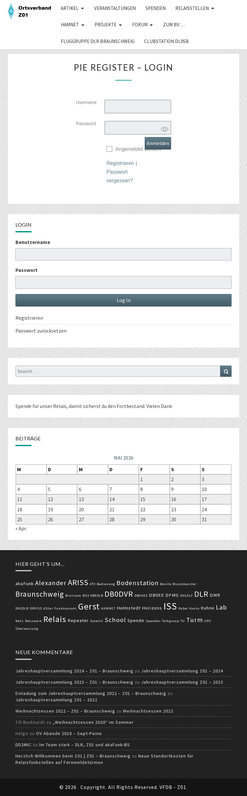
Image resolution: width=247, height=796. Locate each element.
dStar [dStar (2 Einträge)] (48, 608)
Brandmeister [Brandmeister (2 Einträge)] (185, 584)
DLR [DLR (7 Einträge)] (201, 594)
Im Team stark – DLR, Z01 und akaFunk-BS (84, 745)
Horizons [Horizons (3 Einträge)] (152, 608)
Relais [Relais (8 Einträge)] (54, 619)
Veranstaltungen (115, 8)
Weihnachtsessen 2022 (148, 711)
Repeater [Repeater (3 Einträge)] (78, 620)
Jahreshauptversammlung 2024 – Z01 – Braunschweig (74, 671)
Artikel (69, 8)
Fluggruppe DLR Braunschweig (97, 41)
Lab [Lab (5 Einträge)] (221, 607)
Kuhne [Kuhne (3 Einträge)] (208, 608)
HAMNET (70, 25)
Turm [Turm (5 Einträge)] (194, 620)
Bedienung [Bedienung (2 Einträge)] (106, 584)
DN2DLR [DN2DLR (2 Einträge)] (22, 608)
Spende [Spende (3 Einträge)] (135, 620)
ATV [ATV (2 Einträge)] (93, 584)
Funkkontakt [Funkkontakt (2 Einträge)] (65, 608)
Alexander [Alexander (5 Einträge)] (51, 583)
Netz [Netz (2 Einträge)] (19, 621)
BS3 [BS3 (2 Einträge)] (86, 595)
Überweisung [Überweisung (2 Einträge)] (26, 629)
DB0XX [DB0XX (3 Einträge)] (156, 595)
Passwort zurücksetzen (41, 330)
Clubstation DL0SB (166, 41)
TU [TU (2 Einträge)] (182, 621)
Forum (140, 25)
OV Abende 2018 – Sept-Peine (69, 733)
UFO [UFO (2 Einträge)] (207, 621)
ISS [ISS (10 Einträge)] (170, 606)
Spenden (155, 8)
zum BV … (174, 25)
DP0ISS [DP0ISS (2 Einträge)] (36, 608)
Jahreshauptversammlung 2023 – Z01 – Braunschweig (74, 682)
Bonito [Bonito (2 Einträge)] (165, 584)
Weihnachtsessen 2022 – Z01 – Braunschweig (65, 711)
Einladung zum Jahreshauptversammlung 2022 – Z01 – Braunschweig (90, 693)
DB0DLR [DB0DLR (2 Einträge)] (96, 595)
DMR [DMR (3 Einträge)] (215, 595)
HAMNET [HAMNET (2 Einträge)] (108, 608)
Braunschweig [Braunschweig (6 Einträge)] (39, 594)
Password (86, 123)
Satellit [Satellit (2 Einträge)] (96, 621)
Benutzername (32, 242)
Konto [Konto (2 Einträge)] (194, 608)
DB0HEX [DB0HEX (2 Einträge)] (141, 595)
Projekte (105, 25)
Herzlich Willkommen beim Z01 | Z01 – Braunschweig (73, 756)
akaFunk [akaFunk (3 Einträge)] (24, 583)
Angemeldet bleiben (138, 149)
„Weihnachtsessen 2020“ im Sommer (93, 722)
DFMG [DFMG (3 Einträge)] (172, 595)
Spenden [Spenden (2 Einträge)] (153, 621)
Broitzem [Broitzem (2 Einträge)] (73, 595)
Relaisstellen (192, 8)
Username (86, 102)
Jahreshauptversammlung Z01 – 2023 (182, 682)
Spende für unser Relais (41, 406)
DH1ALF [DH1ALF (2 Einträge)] (186, 595)
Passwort (26, 270)
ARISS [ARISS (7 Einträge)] (78, 582)
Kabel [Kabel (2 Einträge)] (183, 608)
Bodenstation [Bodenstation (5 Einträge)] (137, 583)
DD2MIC (23, 745)
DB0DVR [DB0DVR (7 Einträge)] (119, 594)
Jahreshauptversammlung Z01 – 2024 (182, 671)
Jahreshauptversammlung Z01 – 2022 (56, 700)
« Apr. (21, 528)
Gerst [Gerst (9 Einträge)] (89, 606)
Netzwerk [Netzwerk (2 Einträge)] (33, 621)
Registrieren (120, 163)
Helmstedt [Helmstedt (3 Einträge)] (129, 608)
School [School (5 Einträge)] (115, 620)
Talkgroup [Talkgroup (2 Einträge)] (170, 621)
